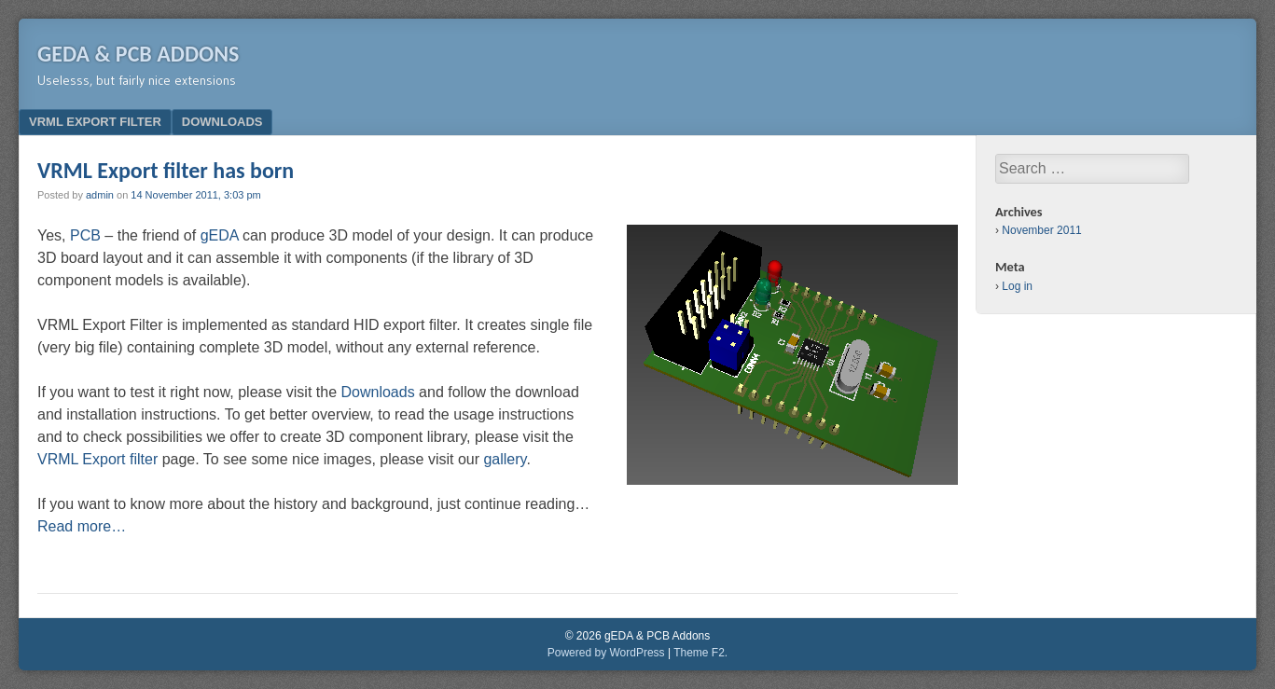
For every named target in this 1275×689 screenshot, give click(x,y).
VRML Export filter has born (165, 170)
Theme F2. (700, 652)
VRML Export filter (95, 122)
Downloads (222, 122)
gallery (504, 459)
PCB (85, 235)
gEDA (220, 235)
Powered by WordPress (606, 652)
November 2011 (1041, 230)
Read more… (81, 526)
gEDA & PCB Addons (138, 53)
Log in (1017, 286)
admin (100, 194)
